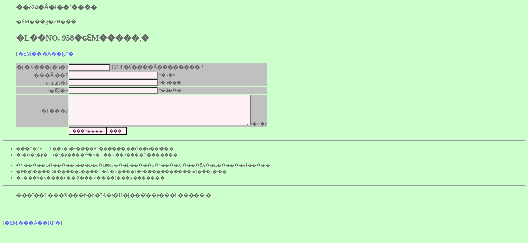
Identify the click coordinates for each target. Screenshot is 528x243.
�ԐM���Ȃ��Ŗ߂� (46, 54)
